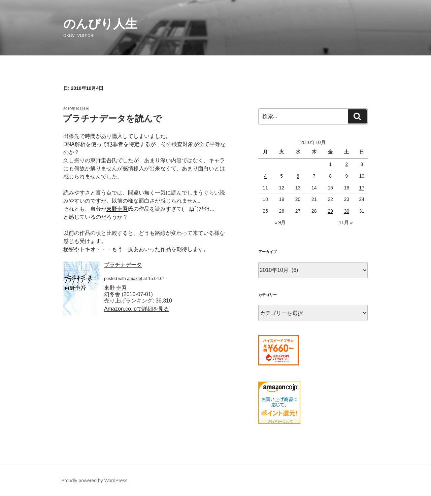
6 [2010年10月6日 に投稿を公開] (298, 176)
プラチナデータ (123, 265)
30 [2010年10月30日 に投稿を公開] (347, 211)
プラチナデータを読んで (112, 118)
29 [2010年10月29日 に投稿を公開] (330, 211)
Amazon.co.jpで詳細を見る (136, 309)
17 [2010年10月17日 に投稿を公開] (361, 187)
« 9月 (280, 222)
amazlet (134, 278)
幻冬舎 (112, 294)
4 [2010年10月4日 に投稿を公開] (265, 176)
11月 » (346, 222)
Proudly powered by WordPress (94, 480)
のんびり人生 (100, 24)
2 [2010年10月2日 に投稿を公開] (346, 164)
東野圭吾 (101, 160)
